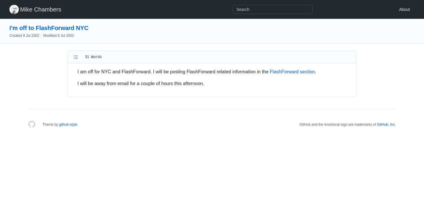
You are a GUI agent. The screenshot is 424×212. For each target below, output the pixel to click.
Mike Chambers (40, 9)
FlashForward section (292, 71)
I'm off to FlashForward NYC (48, 28)
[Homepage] (31, 124)
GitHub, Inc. (386, 124)
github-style (68, 124)
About (404, 9)
